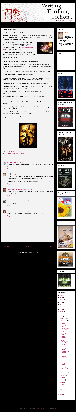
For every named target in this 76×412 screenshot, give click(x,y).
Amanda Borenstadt (12, 201)
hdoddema (44, 408)
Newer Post (6, 246)
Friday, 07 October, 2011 (19, 162)
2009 (61, 397)
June (62, 380)
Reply (8, 168)
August (63, 375)
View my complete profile (64, 48)
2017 (61, 304)
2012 (61, 314)
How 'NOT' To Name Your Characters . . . (65, 357)
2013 (61, 311)
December (64, 318)
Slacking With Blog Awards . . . (65, 368)
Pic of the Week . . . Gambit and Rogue (65, 350)
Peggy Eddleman (12, 211)
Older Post (49, 246)
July (62, 377)
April (62, 384)
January (63, 391)
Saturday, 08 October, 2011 (25, 189)
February (64, 389)
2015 (61, 307)
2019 (61, 300)
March (63, 387)
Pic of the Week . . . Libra (64, 363)
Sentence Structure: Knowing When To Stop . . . (64, 343)
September (64, 373)
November (64, 320)
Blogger (56, 408)
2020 (61, 297)
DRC (8, 174)
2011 (61, 316)
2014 (61, 309)
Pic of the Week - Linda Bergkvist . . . (65, 335)
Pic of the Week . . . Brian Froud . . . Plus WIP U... (65, 328)
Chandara (9, 162)
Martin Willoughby (12, 189)
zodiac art (23, 153)
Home (28, 246)
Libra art (9, 153)
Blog (6, 24)
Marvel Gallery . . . (42, 24)
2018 (61, 302)
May (62, 382)
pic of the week (16, 153)
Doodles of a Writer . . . (27, 24)
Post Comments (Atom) (31, 252)
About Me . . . (14, 24)
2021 (61, 295)
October (63, 323)
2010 (61, 394)
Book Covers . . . (54, 24)
